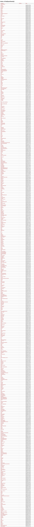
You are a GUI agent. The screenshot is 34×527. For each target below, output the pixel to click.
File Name (2, 3)
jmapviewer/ (2, 443)
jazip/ (1, 133)
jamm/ (1, 488)
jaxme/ (1, 122)
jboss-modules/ (3, 255)
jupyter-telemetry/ (3, 287)
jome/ (1, 412)
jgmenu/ (2, 45)
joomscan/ (2, 520)
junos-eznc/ (2, 318)
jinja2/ (1, 61)
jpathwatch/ (2, 127)
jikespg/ (2, 449)
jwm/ (1, 477)
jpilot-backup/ (2, 373)
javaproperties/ (3, 465)
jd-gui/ (1, 152)
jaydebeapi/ (2, 178)
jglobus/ (2, 31)
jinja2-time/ (2, 163)
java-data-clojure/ (3, 471)
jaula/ (1, 28)
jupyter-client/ (2, 44)
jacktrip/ (2, 12)
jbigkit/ (1, 40)
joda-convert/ (2, 347)
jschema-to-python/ (3, 222)
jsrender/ (2, 99)
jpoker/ (1, 190)
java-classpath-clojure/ (4, 438)
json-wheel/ (2, 256)
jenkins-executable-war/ (4, 79)
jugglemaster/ (2, 230)
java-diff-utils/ (2, 60)
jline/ (1, 283)
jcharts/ (2, 62)
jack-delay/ (2, 218)
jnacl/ (1, 233)
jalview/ (2, 486)
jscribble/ (2, 292)
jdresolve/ (2, 507)
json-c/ (1, 9)
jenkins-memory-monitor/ (4, 351)
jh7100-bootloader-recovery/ (4, 421)
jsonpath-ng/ (2, 370)
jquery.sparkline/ (3, 197)
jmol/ (1, 137)
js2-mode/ (2, 346)
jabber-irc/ (2, 385)
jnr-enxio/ (2, 480)
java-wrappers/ (3, 111)
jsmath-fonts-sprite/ (3, 267)
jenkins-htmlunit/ (3, 114)
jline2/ (1, 345)
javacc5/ (2, 380)
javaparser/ (2, 362)
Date (26, 3)
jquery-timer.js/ (3, 109)
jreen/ (1, 47)
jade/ (1, 275)
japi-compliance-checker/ (4, 55)
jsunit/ (1, 84)
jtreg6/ (1, 229)
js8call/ (2, 506)
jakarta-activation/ (3, 469)
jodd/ (1, 426)
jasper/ (1, 174)
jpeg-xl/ (2, 14)
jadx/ (1, 413)
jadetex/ (2, 503)
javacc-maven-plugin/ (3, 262)
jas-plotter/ (2, 164)
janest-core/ (2, 302)
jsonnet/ (2, 7)
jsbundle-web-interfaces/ (4, 49)
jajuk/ (1, 375)
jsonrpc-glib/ (2, 18)
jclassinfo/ (2, 235)
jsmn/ (1, 158)
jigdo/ (1, 325)
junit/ (1, 250)
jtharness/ (2, 93)
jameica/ (2, 154)
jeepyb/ (2, 206)
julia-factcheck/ (3, 281)
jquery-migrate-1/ (3, 490)
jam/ (1, 390)
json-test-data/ (2, 282)
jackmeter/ (2, 407)
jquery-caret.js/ (3, 224)
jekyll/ (1, 136)
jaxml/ (1, 497)
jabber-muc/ (2, 116)
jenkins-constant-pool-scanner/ (5, 278)
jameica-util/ (2, 303)
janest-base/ (2, 34)
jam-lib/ (2, 460)
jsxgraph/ (2, 71)
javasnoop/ (2, 176)
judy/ (1, 195)
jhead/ (1, 42)
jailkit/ (1, 272)
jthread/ (2, 83)
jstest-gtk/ (2, 211)
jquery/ (1, 428)
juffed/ (1, 19)
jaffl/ (1, 284)
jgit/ (1, 191)
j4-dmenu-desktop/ (3, 131)
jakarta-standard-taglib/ (4, 143)
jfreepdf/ (2, 135)
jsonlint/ (2, 277)
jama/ (1, 132)
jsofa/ (1, 470)
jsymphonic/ (2, 423)
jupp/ (1, 57)
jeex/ (1, 353)
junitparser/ (2, 92)
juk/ (1, 29)
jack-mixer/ (2, 343)
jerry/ (1, 216)
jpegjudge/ (2, 396)
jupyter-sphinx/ (3, 106)
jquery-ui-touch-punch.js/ (4, 148)
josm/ (1, 23)
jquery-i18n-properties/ (4, 401)
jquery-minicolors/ (3, 249)
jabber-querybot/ (3, 334)
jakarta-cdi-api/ (3, 406)
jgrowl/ (1, 72)
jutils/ (1, 208)
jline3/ (1, 348)
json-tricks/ (2, 74)
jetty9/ (1, 52)
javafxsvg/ (2, 363)
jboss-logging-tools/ (3, 273)
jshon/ (1, 447)
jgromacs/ (2, 523)
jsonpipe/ (2, 198)
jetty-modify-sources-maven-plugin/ (5, 142)
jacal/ (1, 481)
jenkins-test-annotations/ (4, 342)
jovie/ (1, 359)
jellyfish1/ (2, 121)
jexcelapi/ (2, 221)
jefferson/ (2, 169)
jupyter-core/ (2, 35)
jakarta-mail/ (2, 316)
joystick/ (2, 219)
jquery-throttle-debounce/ (4, 514)
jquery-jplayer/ (2, 239)
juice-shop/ (2, 180)
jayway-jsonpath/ (3, 203)
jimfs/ (1, 228)
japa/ (1, 459)
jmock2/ (2, 240)
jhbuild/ (2, 415)
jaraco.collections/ (3, 110)
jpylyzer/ (2, 151)
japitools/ (2, 499)
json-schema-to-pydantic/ (4, 379)
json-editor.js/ (2, 165)
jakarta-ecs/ (2, 95)
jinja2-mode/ (2, 261)
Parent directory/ (3, 4)
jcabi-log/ (2, 112)
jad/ (1, 125)
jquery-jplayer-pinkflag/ (4, 265)
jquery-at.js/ (2, 340)
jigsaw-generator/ (3, 434)
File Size (20, 3)
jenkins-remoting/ (3, 260)
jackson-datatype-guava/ (4, 87)
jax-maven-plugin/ (3, 276)
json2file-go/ (2, 327)
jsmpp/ (1, 493)
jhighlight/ (2, 321)
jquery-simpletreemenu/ (4, 453)
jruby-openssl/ (2, 294)
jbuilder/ (2, 293)
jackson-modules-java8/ (4, 103)
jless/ (1, 144)
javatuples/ (2, 257)
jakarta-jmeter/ (2, 378)
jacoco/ (2, 331)
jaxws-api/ (2, 200)
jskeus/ (2, 492)
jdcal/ (1, 300)
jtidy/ (1, 227)
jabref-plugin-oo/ (3, 501)
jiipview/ (2, 386)
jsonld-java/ (2, 146)
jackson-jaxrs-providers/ (4, 162)
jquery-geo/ (2, 214)
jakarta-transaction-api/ (4, 525)
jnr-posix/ (2, 411)
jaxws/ (1, 232)
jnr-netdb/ (2, 100)
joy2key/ (2, 149)
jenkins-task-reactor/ (3, 88)
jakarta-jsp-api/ (3, 324)
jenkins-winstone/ (3, 483)
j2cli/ (1, 456)
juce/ (1, 17)
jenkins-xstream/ (3, 526)
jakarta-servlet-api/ (3, 384)
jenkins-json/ (2, 315)
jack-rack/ (2, 388)
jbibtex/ (2, 271)
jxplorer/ (2, 160)
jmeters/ (2, 458)
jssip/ (1, 68)
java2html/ (2, 207)
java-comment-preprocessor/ (4, 432)
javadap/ (2, 498)
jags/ (1, 119)
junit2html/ (2, 440)
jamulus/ (2, 336)
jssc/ (1, 153)
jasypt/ (1, 259)
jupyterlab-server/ (3, 374)
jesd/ (1, 341)
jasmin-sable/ (2, 89)
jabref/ (1, 476)
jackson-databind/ (3, 515)
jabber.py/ (2, 472)
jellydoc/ (2, 369)
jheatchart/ (2, 304)
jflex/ (1, 94)
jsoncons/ (2, 223)
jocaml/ (2, 427)
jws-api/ (2, 196)
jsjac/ (1, 329)
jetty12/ (2, 248)
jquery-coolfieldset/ (3, 58)
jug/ (1, 117)
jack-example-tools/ (3, 138)
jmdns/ (1, 491)
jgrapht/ (2, 82)
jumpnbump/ (2, 243)
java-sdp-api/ (2, 192)
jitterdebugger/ (2, 26)
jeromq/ (2, 179)
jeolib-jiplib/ (2, 319)
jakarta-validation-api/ (3, 397)
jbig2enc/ (2, 361)
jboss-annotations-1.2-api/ (4, 357)
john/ (1, 20)
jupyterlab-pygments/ (3, 270)
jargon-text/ (2, 128)
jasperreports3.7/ (3, 394)
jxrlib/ (1, 36)
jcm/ (1, 337)
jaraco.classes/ (3, 475)
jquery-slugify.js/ (3, 391)
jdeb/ (1, 254)
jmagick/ (2, 455)
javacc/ (2, 159)
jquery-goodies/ (3, 30)
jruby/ (1, 305)
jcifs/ (1, 175)
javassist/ (2, 238)
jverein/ (2, 186)
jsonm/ (1, 24)
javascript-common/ (3, 487)
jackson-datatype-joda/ (4, 201)
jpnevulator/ (2, 466)
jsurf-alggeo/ (2, 467)
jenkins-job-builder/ (3, 33)
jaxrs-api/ (2, 187)
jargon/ (2, 202)
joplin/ (1, 15)
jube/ (1, 67)
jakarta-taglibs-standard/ (4, 512)
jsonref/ (2, 450)
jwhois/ (2, 464)
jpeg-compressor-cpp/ (3, 439)
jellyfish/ (2, 8)
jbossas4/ (2, 65)
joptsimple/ (2, 212)
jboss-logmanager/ (3, 504)
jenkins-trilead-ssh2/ (3, 185)
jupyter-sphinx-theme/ (3, 147)
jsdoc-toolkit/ (2, 213)
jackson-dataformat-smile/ (4, 298)
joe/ (1, 90)
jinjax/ (1, 496)
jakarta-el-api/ (2, 326)
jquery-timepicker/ (3, 251)
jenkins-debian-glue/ (3, 410)
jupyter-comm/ (2, 314)
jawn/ (1, 367)
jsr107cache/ (2, 513)
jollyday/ (2, 120)
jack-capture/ (2, 98)
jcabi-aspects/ (2, 141)
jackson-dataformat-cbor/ (4, 311)
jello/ (1, 289)
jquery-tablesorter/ (3, 171)
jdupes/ (2, 46)
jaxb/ (1, 482)
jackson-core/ (2, 485)
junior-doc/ (2, 417)
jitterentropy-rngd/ (3, 50)
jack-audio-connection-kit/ (4, 13)
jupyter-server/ (2, 246)
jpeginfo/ (2, 431)
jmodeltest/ (2, 352)
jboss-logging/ (2, 418)
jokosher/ (2, 313)
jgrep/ (1, 297)
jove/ (1, 105)
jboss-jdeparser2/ (3, 395)
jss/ (1, 51)
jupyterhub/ (2, 433)
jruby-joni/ (2, 517)
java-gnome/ (2, 245)
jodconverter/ (2, 437)
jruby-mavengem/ (3, 217)
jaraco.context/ (3, 130)
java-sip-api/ (2, 56)
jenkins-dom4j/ (3, 335)
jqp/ (1, 502)
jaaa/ (1, 442)
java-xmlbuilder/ (3, 266)
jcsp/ (1, 189)
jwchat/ (2, 405)
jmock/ (1, 389)
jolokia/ (2, 115)
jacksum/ (2, 454)
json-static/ (2, 508)
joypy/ (1, 157)
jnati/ (1, 299)
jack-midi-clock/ (3, 66)
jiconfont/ (2, 402)
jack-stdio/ (2, 181)
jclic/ (1, 286)
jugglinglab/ (2, 368)
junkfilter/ (2, 474)
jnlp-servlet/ (2, 288)
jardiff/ (1, 184)
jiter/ (1, 73)
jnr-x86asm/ (2, 170)
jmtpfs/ (1, 364)
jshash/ (2, 399)
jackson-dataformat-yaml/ (4, 168)
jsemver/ (2, 234)
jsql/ (1, 518)
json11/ (2, 524)
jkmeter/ (2, 63)
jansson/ (2, 39)
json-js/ (2, 461)
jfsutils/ (2, 309)
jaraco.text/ (2, 422)
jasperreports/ (2, 445)
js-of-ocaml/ (2, 6)
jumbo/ (1, 320)
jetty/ (1, 356)
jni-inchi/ (2, 85)
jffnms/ (1, 444)
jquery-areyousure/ (3, 205)
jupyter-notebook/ (3, 41)
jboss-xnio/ (2, 448)
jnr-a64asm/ (2, 173)
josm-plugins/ (2, 509)
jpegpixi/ (2, 308)
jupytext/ (2, 76)
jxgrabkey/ (2, 78)
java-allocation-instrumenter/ (4, 372)
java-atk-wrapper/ (3, 25)
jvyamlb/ (2, 383)
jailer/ (1, 519)
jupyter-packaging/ (3, 330)
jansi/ (1, 104)
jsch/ (1, 332)
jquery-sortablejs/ (3, 420)
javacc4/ (2, 244)
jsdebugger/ (2, 77)
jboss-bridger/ (2, 416)
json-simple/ (2, 429)
